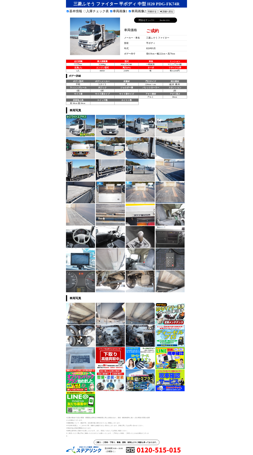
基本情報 (74, 11)
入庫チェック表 (96, 11)
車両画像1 (118, 11)
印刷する (152, 11)
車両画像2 (137, 11)
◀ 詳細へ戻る (166, 11)
